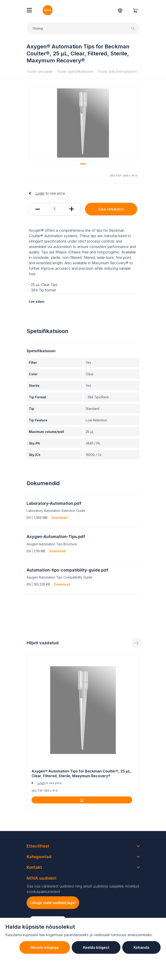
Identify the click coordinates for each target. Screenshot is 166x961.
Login (39, 193)
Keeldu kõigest (96, 947)
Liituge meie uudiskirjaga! (53, 902)
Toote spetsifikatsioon (75, 71)
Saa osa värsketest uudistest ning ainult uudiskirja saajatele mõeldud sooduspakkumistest (83, 889)
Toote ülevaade (39, 71)
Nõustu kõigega (45, 947)
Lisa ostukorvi (111, 209)
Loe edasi (36, 301)
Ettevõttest (38, 846)
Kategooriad (39, 856)
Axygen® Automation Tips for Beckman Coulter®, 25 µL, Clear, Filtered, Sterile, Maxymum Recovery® (81, 773)
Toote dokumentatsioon (117, 71)
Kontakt (34, 867)
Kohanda (141, 947)
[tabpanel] (83, 123)
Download (59, 517)
